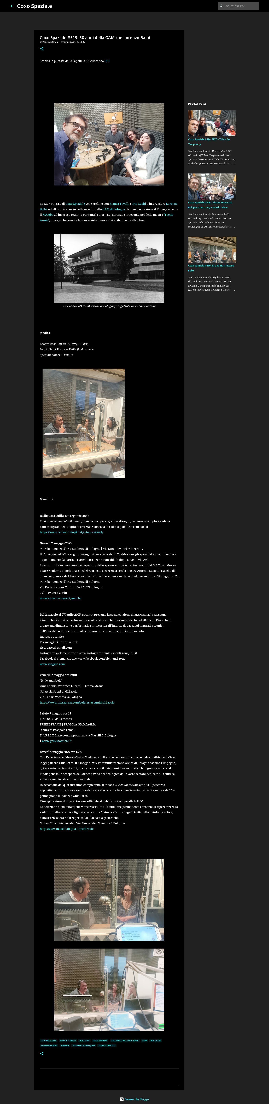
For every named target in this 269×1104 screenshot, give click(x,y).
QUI (107, 61)
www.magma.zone (53, 664)
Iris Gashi (139, 203)
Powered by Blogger (134, 1099)
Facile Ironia (100, 1040)
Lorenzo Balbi (49, 1045)
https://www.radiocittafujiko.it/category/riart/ (71, 532)
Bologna (85, 1040)
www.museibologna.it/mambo (60, 598)
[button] (42, 49)
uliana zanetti (107, 1045)
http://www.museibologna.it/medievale (67, 828)
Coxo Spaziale (34, 6)
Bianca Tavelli (119, 203)
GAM (144, 1040)
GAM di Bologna (113, 209)
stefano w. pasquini (84, 1045)
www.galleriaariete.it (57, 741)
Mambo (65, 1045)
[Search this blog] (241, 6)
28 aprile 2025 (48, 1040)
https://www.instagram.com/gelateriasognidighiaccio (77, 702)
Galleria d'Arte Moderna (124, 1040)
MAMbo (48, 214)
